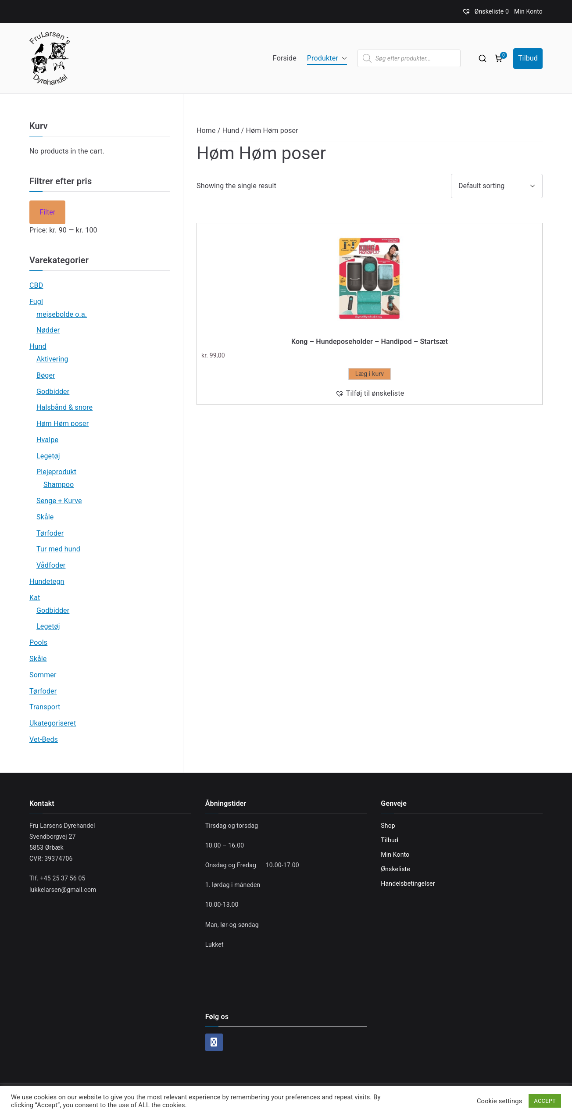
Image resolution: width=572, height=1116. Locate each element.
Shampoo (58, 484)
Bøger (45, 375)
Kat (34, 598)
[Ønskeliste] (485, 11)
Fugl (36, 301)
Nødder (48, 330)
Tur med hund (58, 549)
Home (206, 130)
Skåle (45, 517)
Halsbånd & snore (64, 407)
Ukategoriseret (52, 723)
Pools (38, 642)
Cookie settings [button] (499, 1101)
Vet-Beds (43, 739)
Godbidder (52, 391)
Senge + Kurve (59, 501)
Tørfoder (50, 533)
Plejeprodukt (56, 472)
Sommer (43, 675)
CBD (36, 285)
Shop (388, 825)
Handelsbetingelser (408, 883)
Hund (231, 130)
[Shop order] (497, 186)
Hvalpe (47, 440)
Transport (44, 707)
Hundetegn (46, 581)
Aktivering (52, 359)
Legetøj (48, 456)
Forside (285, 58)
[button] (342, 58)
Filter (47, 212)
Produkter (327, 58)
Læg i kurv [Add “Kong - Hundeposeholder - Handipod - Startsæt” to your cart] (369, 373)
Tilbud (528, 58)
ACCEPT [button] (545, 1101)
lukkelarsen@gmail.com (63, 889)
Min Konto (528, 11)
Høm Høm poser (62, 423)
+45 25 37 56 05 (63, 878)
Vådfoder (50, 565)
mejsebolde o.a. (61, 314)
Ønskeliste (395, 869)
